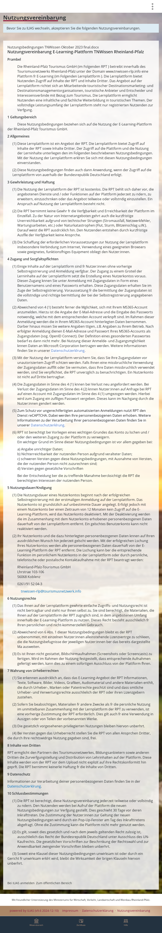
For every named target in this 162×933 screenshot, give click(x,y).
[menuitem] (152, 6)
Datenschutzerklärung (97, 911)
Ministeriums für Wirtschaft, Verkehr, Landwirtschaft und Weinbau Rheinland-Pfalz (102, 900)
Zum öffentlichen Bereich (54, 883)
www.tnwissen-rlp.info (123, 71)
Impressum (70, 911)
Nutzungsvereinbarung (133, 911)
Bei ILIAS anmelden (21, 883)
